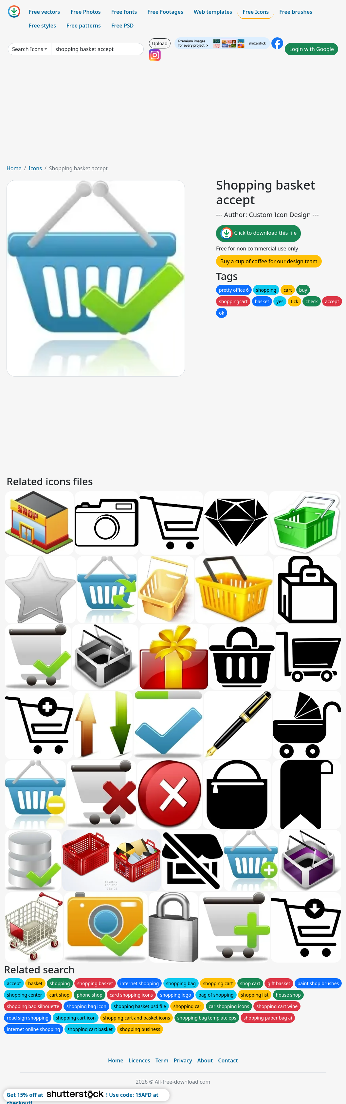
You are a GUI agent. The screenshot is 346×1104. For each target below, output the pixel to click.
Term (162, 1060)
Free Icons (256, 11)
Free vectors (44, 11)
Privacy (183, 1060)
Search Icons (27, 49)
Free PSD (122, 25)
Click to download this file (258, 233)
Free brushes (295, 11)
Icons (35, 168)
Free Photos (85, 11)
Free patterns (83, 25)
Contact (228, 1060)
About (205, 1060)
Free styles (42, 25)
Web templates (213, 11)
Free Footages (165, 11)
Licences (139, 1060)
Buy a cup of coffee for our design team (269, 261)
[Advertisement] (173, 115)
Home (14, 168)
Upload (159, 43)
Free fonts (124, 11)
